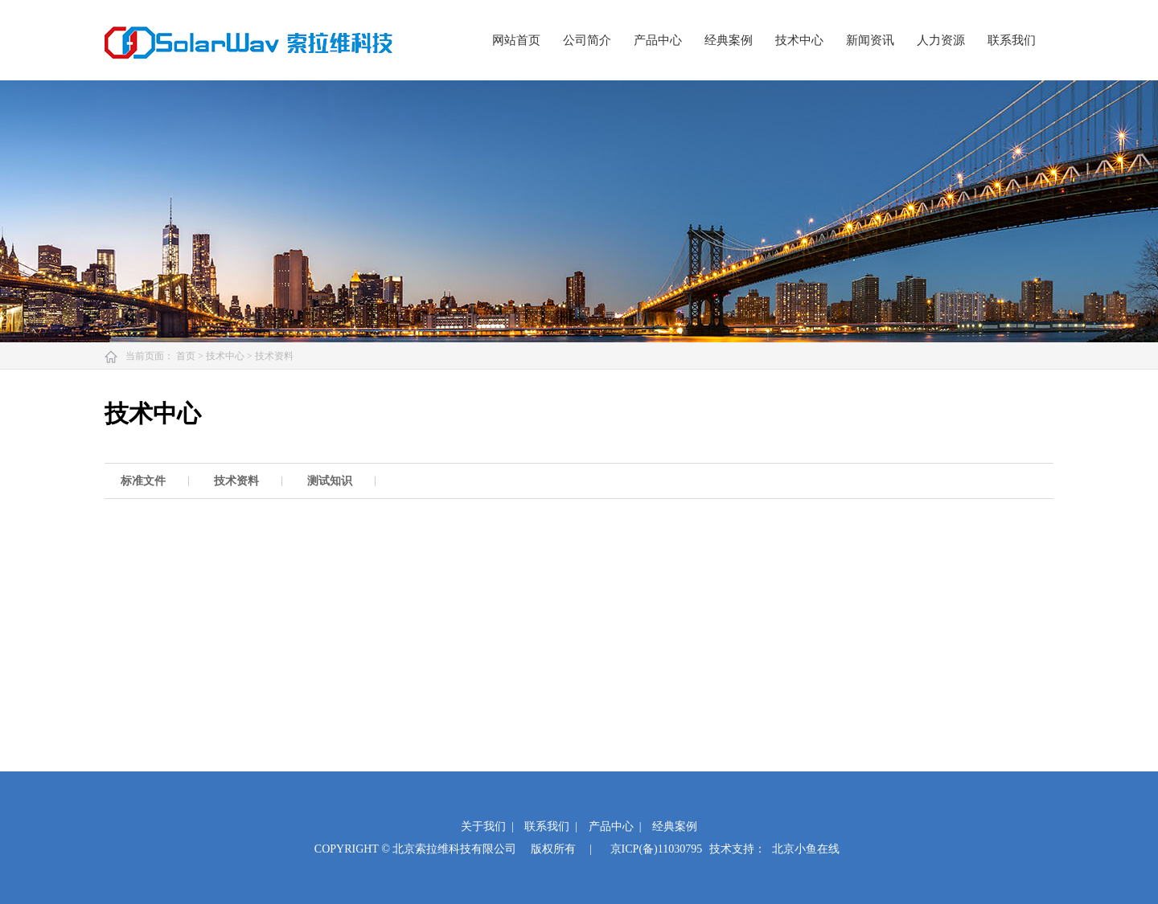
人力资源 (941, 40)
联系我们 (1012, 40)
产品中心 (658, 40)
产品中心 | (615, 826)
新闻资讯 (870, 40)
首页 (187, 356)
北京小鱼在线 (806, 849)
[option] (151, 481)
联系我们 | (550, 826)
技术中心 (799, 40)
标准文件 (143, 481)
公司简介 (587, 40)
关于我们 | (487, 826)
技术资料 (274, 356)
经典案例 (728, 40)
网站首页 (516, 40)
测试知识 (329, 481)
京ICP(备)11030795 (656, 849)
